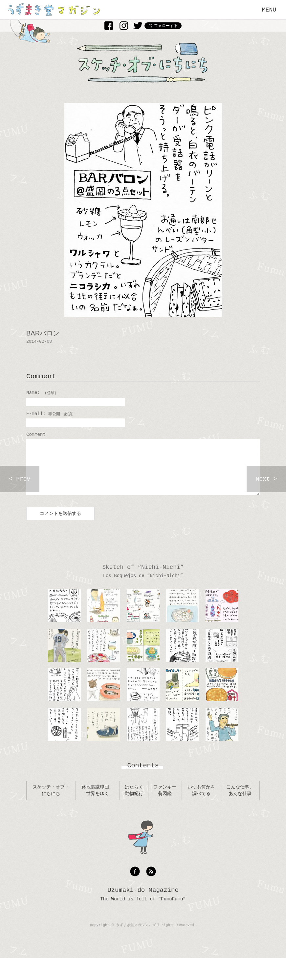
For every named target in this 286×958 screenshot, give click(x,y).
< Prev (20, 479)
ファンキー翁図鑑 (164, 800)
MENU (269, 10)
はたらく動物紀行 (134, 800)
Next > (266, 479)
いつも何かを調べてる (201, 800)
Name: (42, 392)
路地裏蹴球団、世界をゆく (97, 800)
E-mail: (51, 413)
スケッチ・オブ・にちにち (51, 800)
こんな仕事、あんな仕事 (240, 800)
